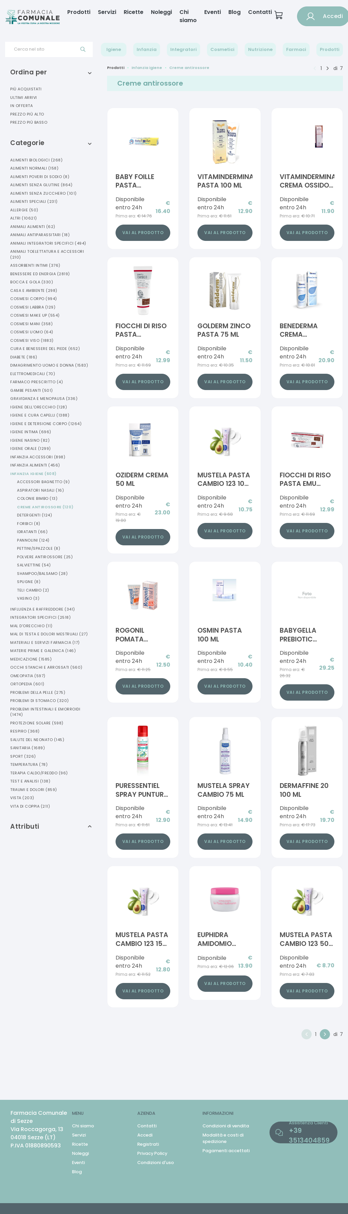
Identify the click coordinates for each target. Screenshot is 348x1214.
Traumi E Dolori (33, 789)
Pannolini (33, 540)
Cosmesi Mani (31, 324)
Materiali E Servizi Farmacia (45, 642)
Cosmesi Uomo (31, 332)
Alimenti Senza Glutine (41, 185)
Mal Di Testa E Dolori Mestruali (49, 634)
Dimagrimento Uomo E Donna (49, 365)
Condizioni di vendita (226, 1126)
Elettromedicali (32, 373)
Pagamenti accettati (226, 1151)
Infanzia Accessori (37, 457)
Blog (234, 12)
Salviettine (34, 565)
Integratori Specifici (40, 617)
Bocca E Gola (31, 282)
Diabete (23, 357)
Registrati (148, 1144)
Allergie (24, 210)
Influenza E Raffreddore (42, 609)
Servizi (107, 12)
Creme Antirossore (45, 507)
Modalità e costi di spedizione (223, 1138)
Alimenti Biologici (36, 160)
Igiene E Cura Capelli (39, 415)
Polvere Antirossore (45, 557)
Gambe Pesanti (31, 390)
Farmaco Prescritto (36, 382)
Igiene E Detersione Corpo (46, 423)
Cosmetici (222, 49)
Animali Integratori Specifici (48, 243)
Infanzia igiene (147, 67)
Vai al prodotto (143, 232)
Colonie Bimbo (37, 498)
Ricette (133, 12)
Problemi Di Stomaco (39, 700)
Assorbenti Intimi (35, 265)
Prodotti (78, 12)
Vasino (28, 598)
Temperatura (29, 764)
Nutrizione (260, 49)
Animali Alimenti (32, 226)
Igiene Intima (30, 432)
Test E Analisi (30, 781)
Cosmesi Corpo (33, 298)
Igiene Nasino (30, 440)
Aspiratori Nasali (40, 490)
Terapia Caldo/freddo (39, 773)
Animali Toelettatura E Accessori (47, 254)
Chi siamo (188, 16)
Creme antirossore (189, 67)
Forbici (28, 523)
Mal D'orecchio (31, 626)
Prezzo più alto (27, 114)
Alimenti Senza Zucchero (43, 193)
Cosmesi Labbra (32, 307)
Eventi (212, 12)
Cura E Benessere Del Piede (45, 348)
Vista (22, 797)
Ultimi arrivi (23, 97)
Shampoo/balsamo (42, 573)
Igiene (113, 49)
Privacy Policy (152, 1153)
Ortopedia (27, 684)
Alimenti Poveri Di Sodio (39, 176)
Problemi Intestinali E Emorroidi (45, 712)
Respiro (25, 731)
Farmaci (296, 49)
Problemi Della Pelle (37, 692)
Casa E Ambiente (33, 290)
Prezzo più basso (28, 122)
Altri (23, 218)
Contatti (260, 12)
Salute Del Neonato (37, 739)
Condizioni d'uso (155, 1162)
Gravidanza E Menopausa (43, 398)
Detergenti (34, 515)
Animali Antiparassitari (40, 234)
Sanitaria (27, 748)
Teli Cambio (33, 590)
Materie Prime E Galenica (43, 650)
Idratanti (32, 531)
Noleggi (161, 12)
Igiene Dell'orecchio (38, 407)
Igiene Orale (30, 448)
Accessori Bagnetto (43, 482)
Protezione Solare (37, 723)
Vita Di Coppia (30, 806)
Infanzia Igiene (33, 473)
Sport (23, 756)
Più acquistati (25, 89)
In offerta (21, 105)
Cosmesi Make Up (35, 315)
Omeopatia (28, 676)
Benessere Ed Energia (40, 274)
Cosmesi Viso (32, 340)
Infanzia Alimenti (35, 465)
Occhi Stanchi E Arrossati (46, 667)
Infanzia (147, 49)
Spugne (28, 581)
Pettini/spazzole (38, 548)
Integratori (183, 49)
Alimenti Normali (34, 168)
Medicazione (31, 659)
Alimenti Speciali (34, 201)
